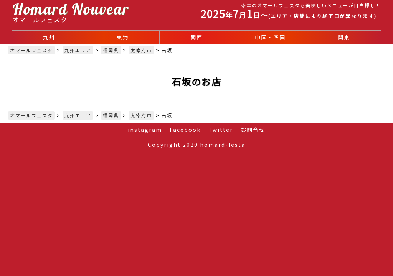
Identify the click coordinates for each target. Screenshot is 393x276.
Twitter (220, 129)
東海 (123, 37)
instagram (145, 129)
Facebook (185, 129)
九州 (49, 37)
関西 (196, 37)
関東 (344, 37)
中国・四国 (270, 37)
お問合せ (253, 129)
